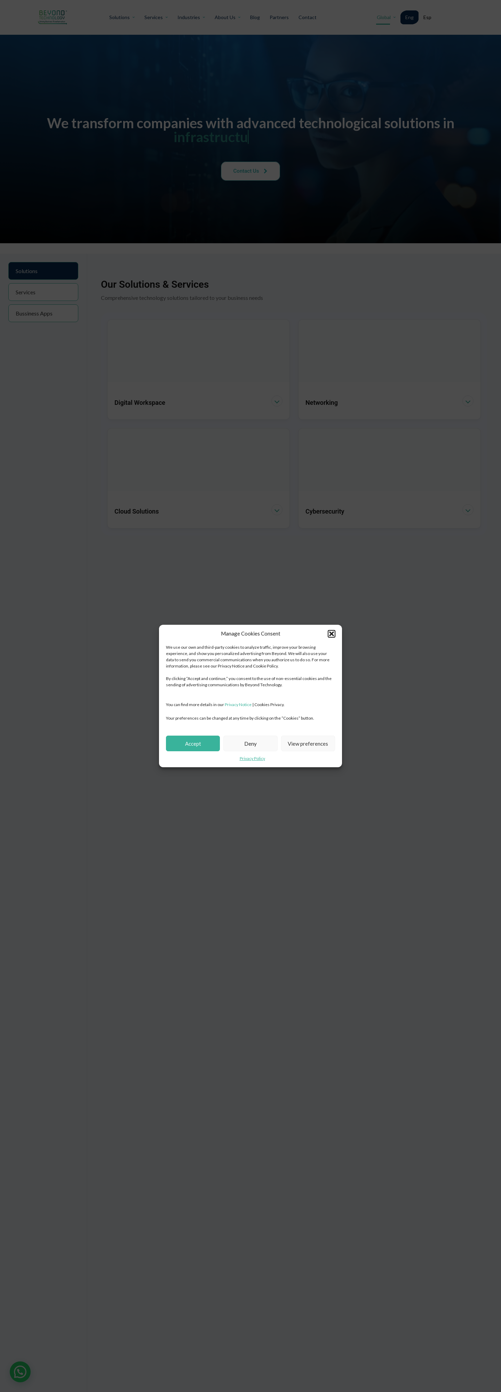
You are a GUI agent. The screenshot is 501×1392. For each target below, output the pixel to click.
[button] (331, 633)
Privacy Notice (238, 704)
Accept (193, 743)
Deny (250, 743)
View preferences (308, 743)
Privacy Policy (252, 758)
